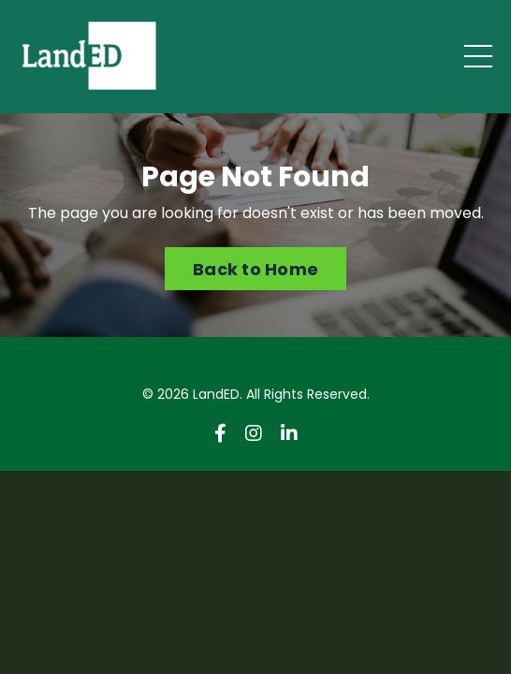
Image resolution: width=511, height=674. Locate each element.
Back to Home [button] (255, 269)
